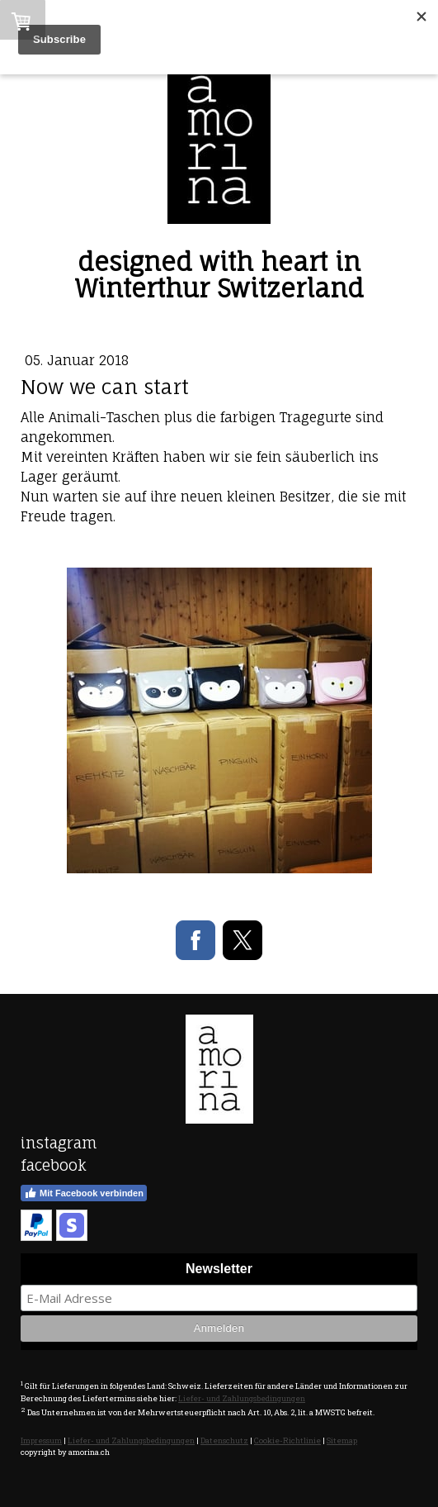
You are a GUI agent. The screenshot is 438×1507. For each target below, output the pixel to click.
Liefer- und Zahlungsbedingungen (241, 1398)
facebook (54, 1165)
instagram (59, 1143)
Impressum (41, 1440)
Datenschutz (224, 1440)
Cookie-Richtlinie (287, 1440)
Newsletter (219, 1269)
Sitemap (342, 1440)
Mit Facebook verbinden (84, 1193)
